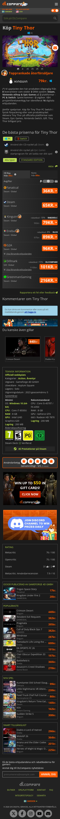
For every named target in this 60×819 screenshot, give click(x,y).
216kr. (48, 280)
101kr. (48, 267)
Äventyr (31, 378)
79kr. (50, 222)
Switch (22, 138)
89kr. (50, 237)
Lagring (9, 424)
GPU (7, 417)
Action (21, 378)
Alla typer (10, 159)
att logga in (30, 312)
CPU (7, 410)
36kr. (50, 190)
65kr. (50, 205)
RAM (7, 413)
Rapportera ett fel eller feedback (39, 292)
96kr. (50, 248)
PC (8, 138)
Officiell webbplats (15, 374)
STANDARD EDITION (32, 159)
